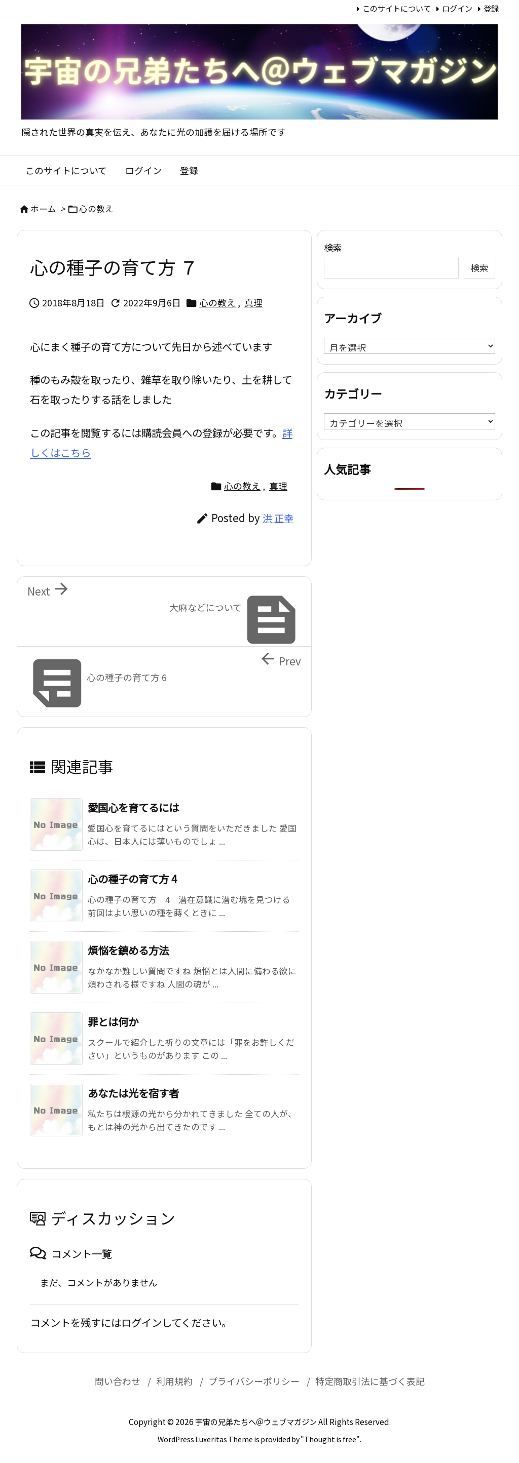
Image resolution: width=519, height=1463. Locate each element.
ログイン (457, 8)
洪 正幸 (278, 518)
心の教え (96, 209)
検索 (333, 247)
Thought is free (330, 1439)
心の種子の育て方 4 (132, 878)
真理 (253, 302)
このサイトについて (396, 8)
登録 (491, 8)
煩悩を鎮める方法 (128, 950)
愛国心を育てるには (133, 807)
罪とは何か (113, 1021)
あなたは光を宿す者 (133, 1092)
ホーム (43, 209)
